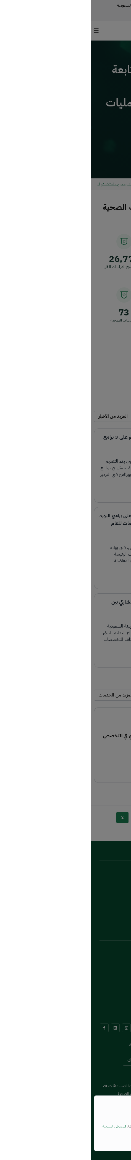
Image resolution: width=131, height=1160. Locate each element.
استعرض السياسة (23, 1126)
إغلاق (111, 1138)
